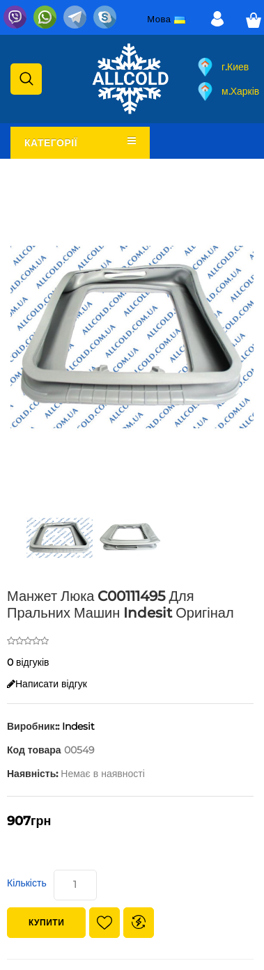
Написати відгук (47, 684)
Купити (46, 922)
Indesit (78, 726)
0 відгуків (28, 662)
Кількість (27, 883)
